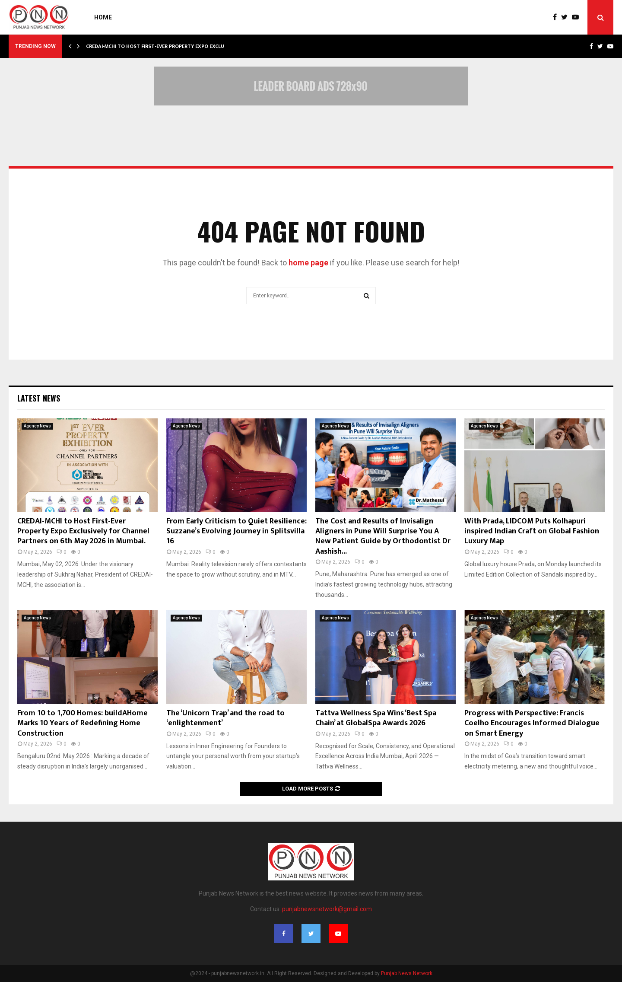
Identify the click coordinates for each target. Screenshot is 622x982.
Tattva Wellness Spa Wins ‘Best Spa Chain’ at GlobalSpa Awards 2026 (375, 718)
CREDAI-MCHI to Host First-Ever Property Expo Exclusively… (165, 46)
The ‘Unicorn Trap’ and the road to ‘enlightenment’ (225, 718)
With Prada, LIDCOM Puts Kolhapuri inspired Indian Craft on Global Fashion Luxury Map (531, 531)
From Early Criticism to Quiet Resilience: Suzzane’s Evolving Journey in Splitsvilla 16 (236, 531)
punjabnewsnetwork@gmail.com (327, 908)
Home (103, 17)
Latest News (38, 398)
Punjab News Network (406, 973)
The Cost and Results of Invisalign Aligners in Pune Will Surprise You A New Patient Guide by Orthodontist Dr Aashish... (383, 536)
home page (308, 262)
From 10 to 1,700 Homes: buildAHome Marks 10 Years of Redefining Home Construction (82, 723)
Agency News (37, 426)
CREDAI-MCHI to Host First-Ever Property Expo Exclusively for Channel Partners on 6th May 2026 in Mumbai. (83, 531)
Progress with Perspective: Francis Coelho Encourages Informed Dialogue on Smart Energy (532, 723)
